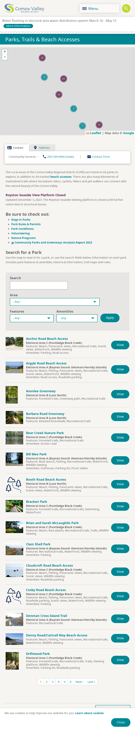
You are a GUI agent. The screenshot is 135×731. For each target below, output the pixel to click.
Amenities (64, 311)
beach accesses (61, 177)
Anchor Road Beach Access (47, 338)
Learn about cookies (89, 713)
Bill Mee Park (36, 454)
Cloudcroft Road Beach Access (49, 565)
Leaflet (93, 133)
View (120, 345)
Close (121, 722)
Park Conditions (22, 229)
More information (18, 26)
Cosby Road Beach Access (46, 590)
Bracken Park (36, 501)
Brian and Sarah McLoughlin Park (52, 523)
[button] (73, 108)
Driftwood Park (38, 654)
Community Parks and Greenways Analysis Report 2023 (51, 242)
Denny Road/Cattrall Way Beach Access (56, 635)
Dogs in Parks (20, 220)
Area (14, 295)
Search (15, 278)
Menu (90, 8)
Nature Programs (23, 238)
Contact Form (101, 157)
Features (17, 311)
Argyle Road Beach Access (46, 363)
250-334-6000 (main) (60, 157)
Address (41, 148)
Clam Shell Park (38, 544)
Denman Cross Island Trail (46, 616)
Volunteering (20, 233)
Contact (15, 148)
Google (128, 133)
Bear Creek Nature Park (45, 433)
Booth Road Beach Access (46, 479)
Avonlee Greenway (41, 391)
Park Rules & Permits (26, 224)
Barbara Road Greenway (45, 414)
